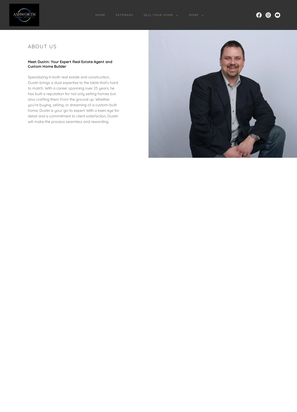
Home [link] (100, 15)
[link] (24, 14)
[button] (160, 15)
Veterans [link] (124, 15)
